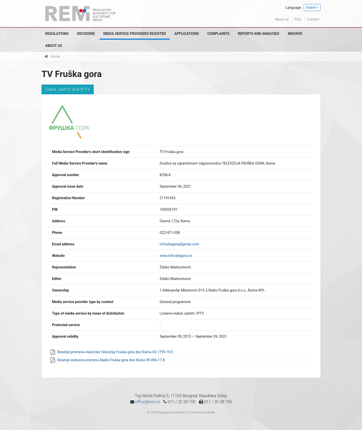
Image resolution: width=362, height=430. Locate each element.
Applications (186, 34)
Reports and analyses (258, 34)
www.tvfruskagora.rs (176, 256)
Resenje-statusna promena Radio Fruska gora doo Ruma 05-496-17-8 (111, 360)
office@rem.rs (147, 401)
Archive (295, 34)
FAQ (298, 19)
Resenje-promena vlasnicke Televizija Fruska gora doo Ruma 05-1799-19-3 (115, 352)
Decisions (86, 34)
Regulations (57, 34)
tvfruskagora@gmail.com (179, 244)
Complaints (218, 34)
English (311, 7)
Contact (313, 19)
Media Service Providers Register (134, 34)
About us (282, 19)
